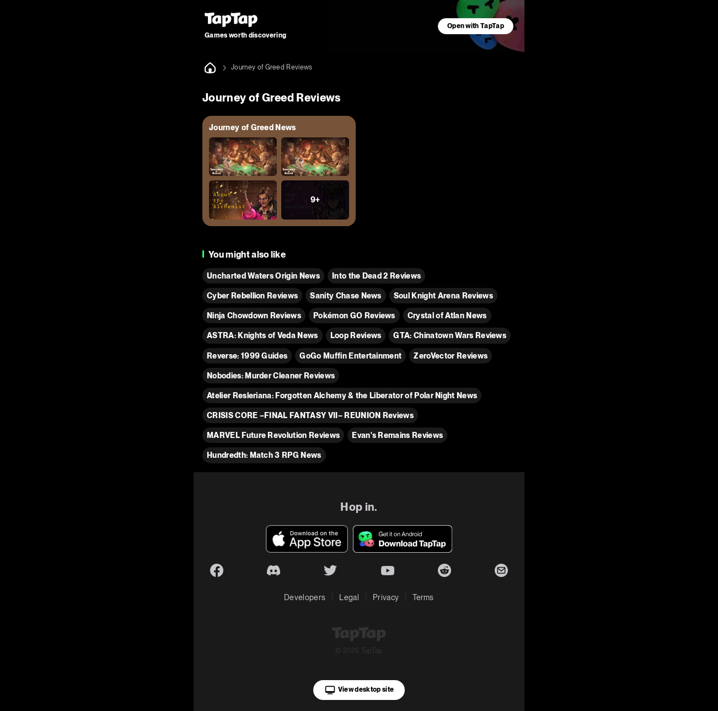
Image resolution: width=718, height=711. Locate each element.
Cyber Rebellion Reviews (252, 295)
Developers (304, 597)
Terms (423, 597)
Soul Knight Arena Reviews (443, 295)
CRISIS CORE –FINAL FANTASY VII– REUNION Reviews (310, 415)
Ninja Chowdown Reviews (254, 315)
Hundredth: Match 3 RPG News (264, 455)
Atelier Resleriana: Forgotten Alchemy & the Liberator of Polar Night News (342, 395)
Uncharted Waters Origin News (263, 275)
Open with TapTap (475, 26)
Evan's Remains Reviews (397, 435)
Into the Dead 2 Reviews (376, 275)
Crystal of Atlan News (447, 315)
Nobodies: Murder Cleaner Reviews (271, 375)
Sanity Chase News (345, 295)
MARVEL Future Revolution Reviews (273, 435)
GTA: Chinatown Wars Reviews (449, 335)
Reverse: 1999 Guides (247, 355)
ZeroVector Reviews (450, 355)
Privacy (386, 597)
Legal (349, 597)
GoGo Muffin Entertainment (350, 355)
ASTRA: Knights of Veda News (262, 335)
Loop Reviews (356, 335)
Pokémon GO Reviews (354, 315)
